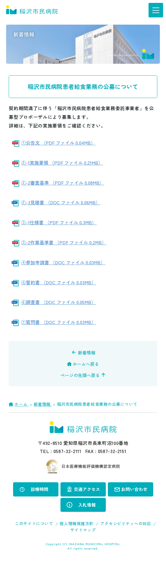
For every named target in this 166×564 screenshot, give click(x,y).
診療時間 (39, 489)
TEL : (60, 450)
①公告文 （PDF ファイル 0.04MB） (58, 142)
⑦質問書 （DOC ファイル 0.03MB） (58, 322)
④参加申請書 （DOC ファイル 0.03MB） (63, 262)
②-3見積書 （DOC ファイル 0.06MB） (60, 202)
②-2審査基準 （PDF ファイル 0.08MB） (62, 182)
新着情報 (86, 353)
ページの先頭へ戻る (80, 375)
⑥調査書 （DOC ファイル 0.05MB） (58, 302)
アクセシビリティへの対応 (125, 523)
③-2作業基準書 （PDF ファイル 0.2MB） (63, 242)
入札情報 (87, 505)
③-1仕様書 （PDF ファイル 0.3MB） (59, 222)
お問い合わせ (134, 489)
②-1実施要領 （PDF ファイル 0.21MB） (62, 162)
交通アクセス (87, 489)
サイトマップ (83, 530)
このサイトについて (34, 523)
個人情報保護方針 (76, 523)
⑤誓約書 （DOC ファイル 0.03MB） (58, 282)
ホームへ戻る (86, 364)
